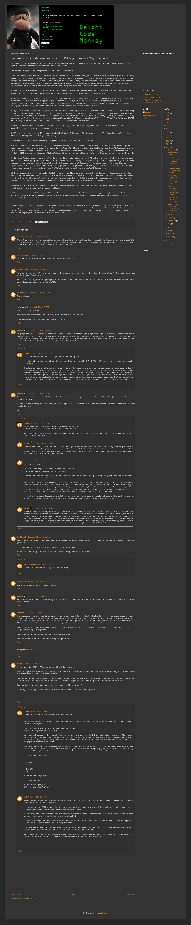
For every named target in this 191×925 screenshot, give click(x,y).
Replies (22, 349)
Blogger (105, 913)
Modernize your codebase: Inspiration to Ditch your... (173, 207)
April (169, 233)
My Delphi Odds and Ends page (156, 103)
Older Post (130, 895)
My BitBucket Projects (152, 95)
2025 (168, 113)
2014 (168, 144)
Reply (19, 248)
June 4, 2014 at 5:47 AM (31, 664)
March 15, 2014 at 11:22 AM (40, 461)
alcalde (26, 353)
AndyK (19, 664)
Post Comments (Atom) (29, 899)
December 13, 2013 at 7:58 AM (39, 293)
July (169, 224)
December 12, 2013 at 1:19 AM (36, 237)
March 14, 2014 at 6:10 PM (39, 423)
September (172, 221)
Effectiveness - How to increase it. (172, 200)
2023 (168, 119)
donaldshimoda (30, 564)
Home (73, 895)
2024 (168, 116)
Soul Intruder (22, 537)
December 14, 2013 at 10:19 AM (38, 330)
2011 (168, 244)
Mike (19, 255)
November (172, 214)
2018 (168, 132)
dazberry (20, 237)
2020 (168, 125)
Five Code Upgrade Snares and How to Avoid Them (173, 191)
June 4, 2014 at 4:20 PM (38, 797)
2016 (168, 138)
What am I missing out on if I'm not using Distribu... (173, 170)
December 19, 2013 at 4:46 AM (38, 596)
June (170, 227)
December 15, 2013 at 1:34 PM (38, 394)
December (172, 150)
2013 (168, 147)
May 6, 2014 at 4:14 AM (35, 650)
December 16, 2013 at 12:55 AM (39, 537)
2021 (168, 122)
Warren (20, 330)
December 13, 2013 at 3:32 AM (36, 270)
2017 (168, 135)
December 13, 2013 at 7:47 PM (38, 307)
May (169, 230)
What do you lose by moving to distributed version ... (173, 161)
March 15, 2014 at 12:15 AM (43, 443)
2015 (168, 141)
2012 (168, 240)
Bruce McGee (22, 293)
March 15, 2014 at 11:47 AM (43, 508)
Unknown (20, 270)
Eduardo (20, 613)
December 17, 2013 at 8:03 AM (47, 564)
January (171, 237)
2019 (168, 128)
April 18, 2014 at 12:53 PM (34, 613)
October (171, 218)
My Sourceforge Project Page (155, 97)
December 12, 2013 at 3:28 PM (33, 255)
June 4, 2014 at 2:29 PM (38, 711)
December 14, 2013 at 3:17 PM (41, 353)
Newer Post (15, 895)
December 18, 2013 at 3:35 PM (36, 582)
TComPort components (153, 100)
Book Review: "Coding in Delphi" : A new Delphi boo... (172, 180)
